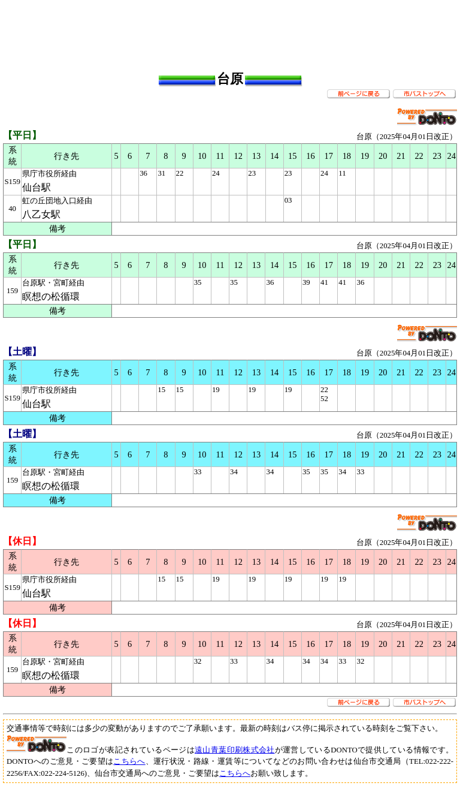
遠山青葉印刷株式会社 (235, 750)
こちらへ (129, 761)
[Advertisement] (230, 30)
